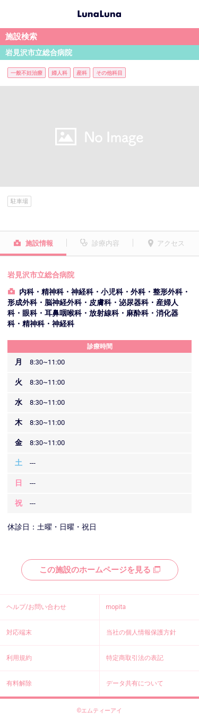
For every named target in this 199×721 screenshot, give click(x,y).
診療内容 (105, 243)
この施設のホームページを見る (99, 570)
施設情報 (39, 243)
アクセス (171, 243)
